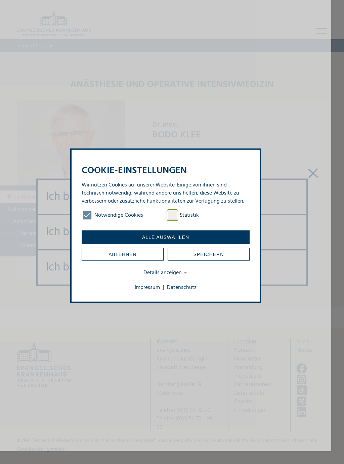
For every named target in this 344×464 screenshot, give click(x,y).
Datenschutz (182, 287)
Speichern (209, 254)
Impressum (147, 287)
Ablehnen (122, 254)
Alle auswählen (165, 237)
